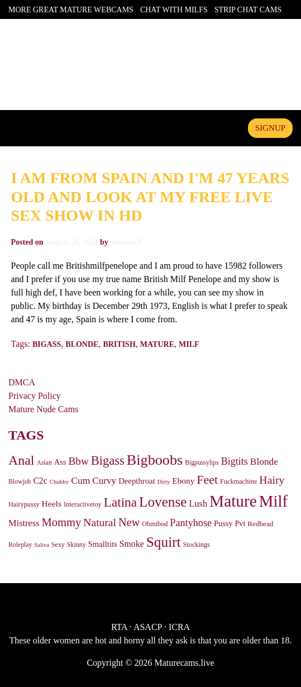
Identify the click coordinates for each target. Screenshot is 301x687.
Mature (157, 344)
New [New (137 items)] (129, 522)
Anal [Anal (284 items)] (21, 460)
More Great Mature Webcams (70, 10)
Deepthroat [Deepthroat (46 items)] (136, 480)
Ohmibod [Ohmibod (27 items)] (155, 524)
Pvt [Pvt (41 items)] (240, 523)
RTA (119, 627)
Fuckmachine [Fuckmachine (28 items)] (238, 481)
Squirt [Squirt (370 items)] (163, 542)
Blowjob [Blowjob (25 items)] (19, 481)
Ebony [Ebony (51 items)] (183, 480)
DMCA (21, 382)
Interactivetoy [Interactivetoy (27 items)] (83, 504)
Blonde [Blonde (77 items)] (264, 461)
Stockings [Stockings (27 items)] (196, 544)
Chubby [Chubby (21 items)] (59, 481)
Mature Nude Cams (43, 409)
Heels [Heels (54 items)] (51, 503)
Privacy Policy (34, 395)
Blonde (81, 344)
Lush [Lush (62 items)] (198, 503)
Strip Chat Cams (248, 10)
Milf (189, 344)
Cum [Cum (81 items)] (80, 480)
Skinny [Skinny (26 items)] (76, 544)
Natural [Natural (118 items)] (99, 522)
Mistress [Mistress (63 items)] (24, 523)
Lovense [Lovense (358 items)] (163, 501)
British (119, 344)
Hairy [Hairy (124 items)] (271, 480)
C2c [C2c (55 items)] (40, 480)
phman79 (125, 242)
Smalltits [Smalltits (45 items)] (102, 544)
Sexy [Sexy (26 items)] (58, 544)
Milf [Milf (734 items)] (273, 501)
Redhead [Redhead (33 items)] (260, 523)
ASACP (147, 627)
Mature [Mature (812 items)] (233, 501)
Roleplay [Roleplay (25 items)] (20, 544)
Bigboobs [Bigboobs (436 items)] (155, 460)
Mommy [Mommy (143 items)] (62, 522)
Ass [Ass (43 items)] (60, 461)
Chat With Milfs (174, 10)
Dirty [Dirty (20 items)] (163, 482)
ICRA (179, 627)
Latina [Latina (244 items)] (120, 502)
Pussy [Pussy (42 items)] (223, 523)
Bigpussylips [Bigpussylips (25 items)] (202, 462)
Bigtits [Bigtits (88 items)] (234, 461)
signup (270, 127)
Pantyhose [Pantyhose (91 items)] (191, 522)
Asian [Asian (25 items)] (44, 462)
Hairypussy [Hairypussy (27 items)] (24, 504)
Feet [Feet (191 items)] (207, 479)
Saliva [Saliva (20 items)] (41, 545)
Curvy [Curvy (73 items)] (104, 480)
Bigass (46, 344)
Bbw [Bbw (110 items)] (78, 461)
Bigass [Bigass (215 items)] (108, 460)
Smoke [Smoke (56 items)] (132, 543)
